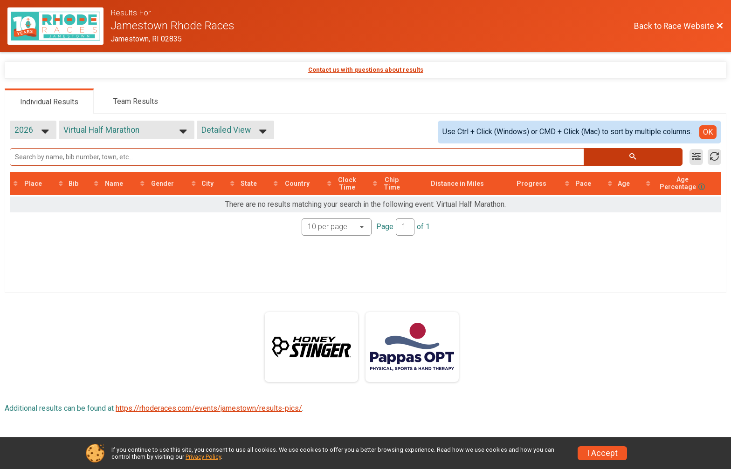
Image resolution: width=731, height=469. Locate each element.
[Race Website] (58, 26)
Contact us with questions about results (365, 69)
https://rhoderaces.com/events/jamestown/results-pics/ (209, 408)
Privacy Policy (203, 456)
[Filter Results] (696, 157)
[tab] (49, 101)
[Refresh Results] (714, 157)
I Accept (602, 453)
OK (708, 132)
